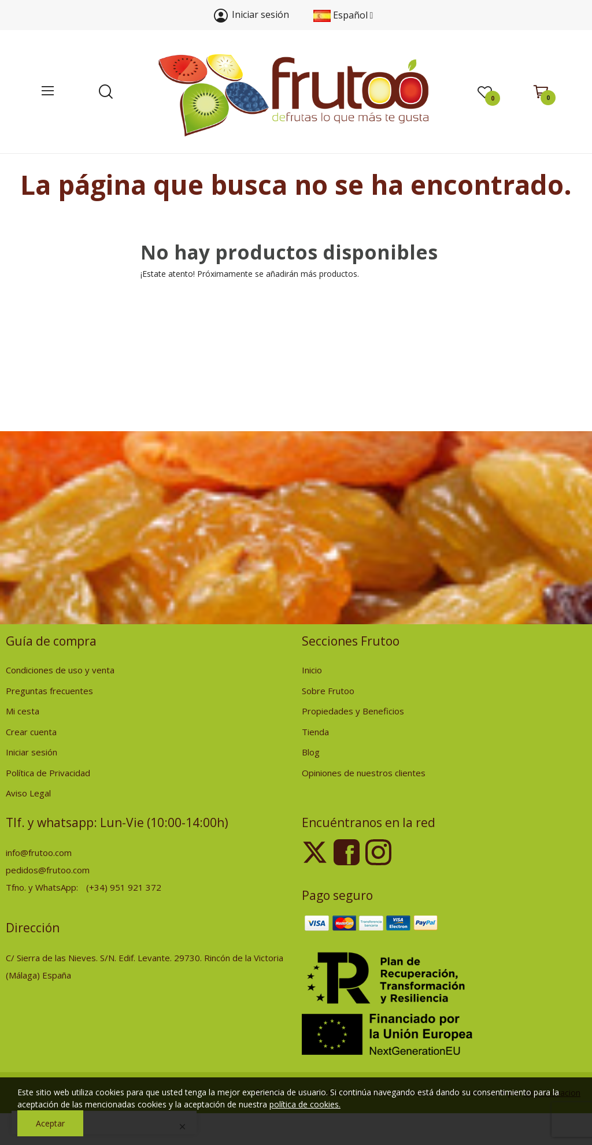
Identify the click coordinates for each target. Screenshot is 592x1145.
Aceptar (50, 1123)
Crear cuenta (31, 732)
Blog (311, 752)
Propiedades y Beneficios (353, 711)
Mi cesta (22, 711)
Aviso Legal (28, 793)
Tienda (315, 732)
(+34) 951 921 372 (123, 887)
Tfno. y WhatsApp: (43, 887)
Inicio (312, 670)
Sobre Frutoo (328, 690)
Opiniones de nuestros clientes (364, 773)
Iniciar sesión (31, 752)
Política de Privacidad (48, 773)
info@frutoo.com (39, 852)
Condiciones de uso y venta (60, 670)
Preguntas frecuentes (49, 690)
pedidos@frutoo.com (48, 870)
